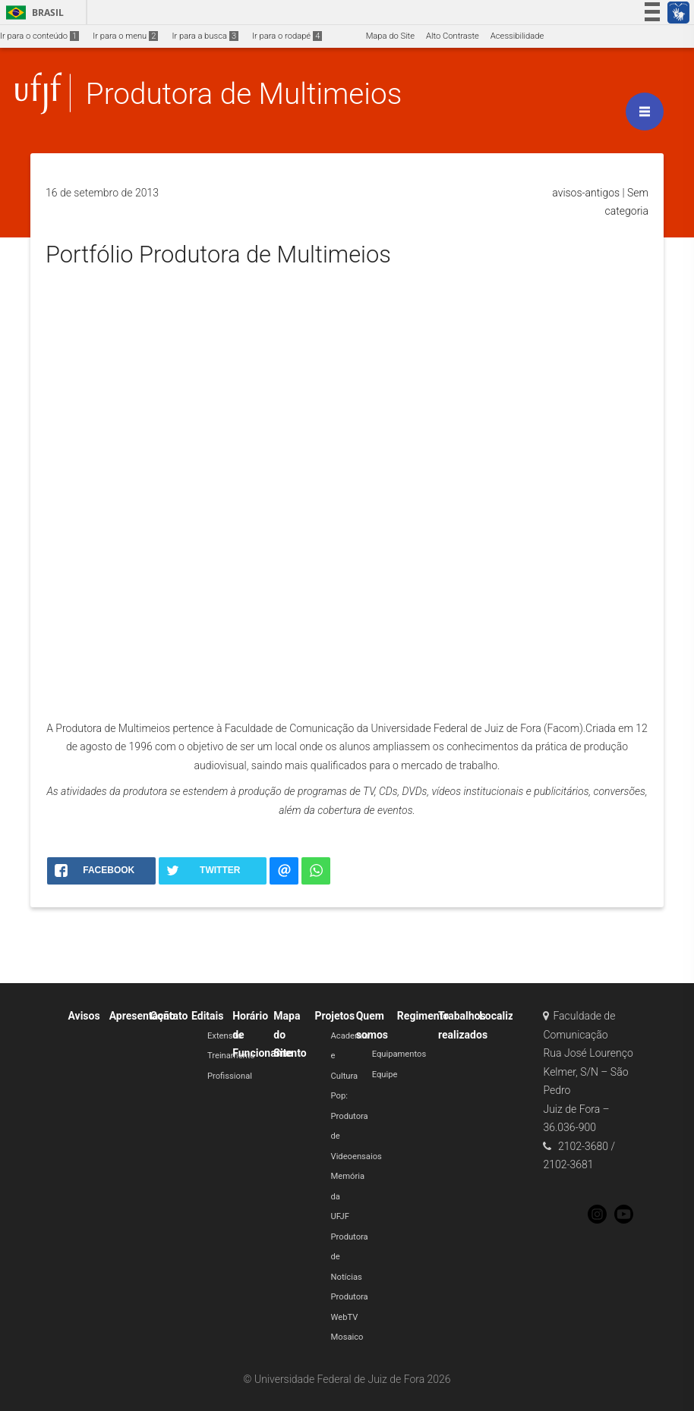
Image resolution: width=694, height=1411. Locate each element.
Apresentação (142, 1016)
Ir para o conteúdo (39, 36)
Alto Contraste (452, 36)
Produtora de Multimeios (244, 94)
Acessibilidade (517, 36)
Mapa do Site (390, 36)
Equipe (385, 1074)
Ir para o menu (125, 36)
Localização (507, 1016)
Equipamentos (399, 1054)
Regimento (423, 1016)
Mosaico (347, 1337)
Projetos (335, 1016)
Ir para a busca (205, 36)
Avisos (83, 1016)
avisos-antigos (586, 193)
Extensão (224, 1036)
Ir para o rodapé (287, 36)
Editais (207, 1016)
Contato (169, 1016)
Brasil (32, 12)
